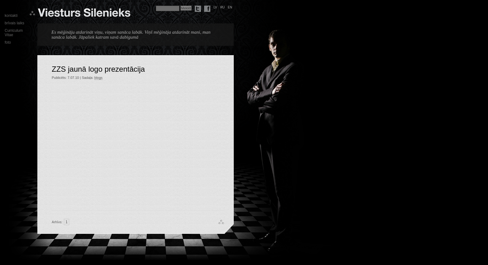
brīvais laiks (14, 23)
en (230, 7)
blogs (98, 78)
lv (215, 7)
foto (8, 42)
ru (222, 7)
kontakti (11, 15)
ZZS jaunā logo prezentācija (98, 69)
